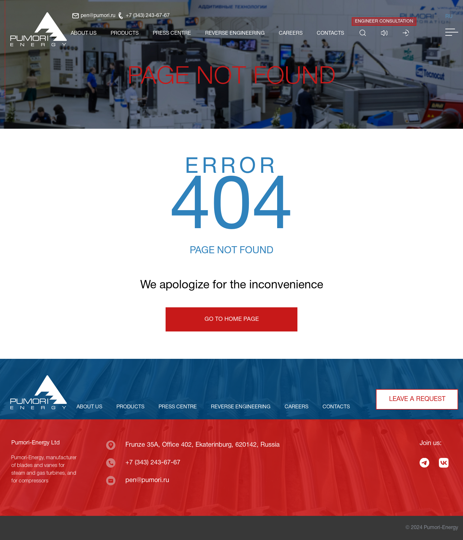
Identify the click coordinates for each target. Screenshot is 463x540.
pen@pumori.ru (93, 16)
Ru (449, 16)
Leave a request (417, 399)
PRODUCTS (125, 33)
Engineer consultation (384, 21)
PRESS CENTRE (172, 33)
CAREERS (291, 33)
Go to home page (231, 319)
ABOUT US (83, 33)
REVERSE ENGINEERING (235, 33)
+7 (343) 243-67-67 (143, 16)
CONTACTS (330, 33)
